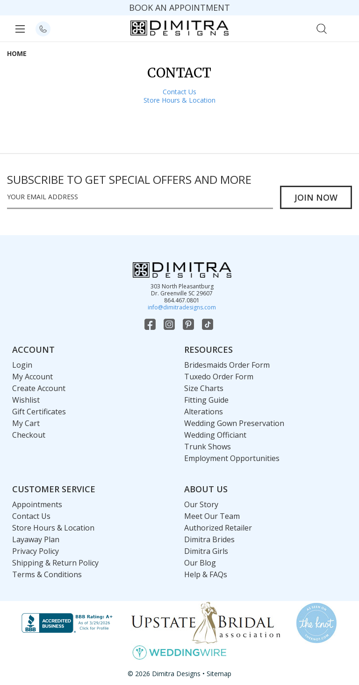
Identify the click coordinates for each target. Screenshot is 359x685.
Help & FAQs (205, 574)
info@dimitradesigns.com (182, 307)
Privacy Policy (35, 551)
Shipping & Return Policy (55, 563)
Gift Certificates (39, 411)
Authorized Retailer (218, 528)
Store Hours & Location (179, 100)
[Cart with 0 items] (342, 28)
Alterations (203, 411)
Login (22, 365)
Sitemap (219, 673)
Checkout (28, 435)
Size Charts (203, 388)
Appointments (37, 504)
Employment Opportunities (232, 458)
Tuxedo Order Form (218, 376)
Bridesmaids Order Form (227, 365)
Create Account (38, 388)
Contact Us (179, 92)
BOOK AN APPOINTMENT (179, 7)
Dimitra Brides (209, 539)
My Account (32, 376)
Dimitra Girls (206, 551)
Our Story (201, 504)
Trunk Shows (207, 446)
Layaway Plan (35, 539)
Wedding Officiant (215, 435)
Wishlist (26, 400)
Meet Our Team (212, 516)
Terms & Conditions (47, 574)
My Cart (26, 423)
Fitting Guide (206, 400)
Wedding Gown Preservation (234, 423)
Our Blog (200, 563)
